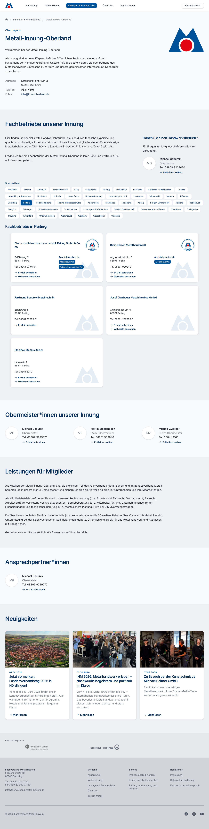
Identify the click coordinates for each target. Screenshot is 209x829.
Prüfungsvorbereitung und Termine (143, 787)
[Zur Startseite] (9, 5)
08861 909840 (123, 266)
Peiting (26, 203)
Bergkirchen (90, 189)
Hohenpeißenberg (93, 196)
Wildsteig (115, 216)
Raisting (179, 203)
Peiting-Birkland (43, 203)
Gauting (181, 189)
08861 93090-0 (27, 319)
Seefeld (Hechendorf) (124, 209)
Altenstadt (12, 189)
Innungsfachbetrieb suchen (143, 780)
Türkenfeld (28, 216)
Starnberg (176, 209)
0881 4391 (27, 89)
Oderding (12, 203)
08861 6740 (25, 371)
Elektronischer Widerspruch (185, 785)
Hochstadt (42, 196)
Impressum (176, 774)
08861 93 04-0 (27, 266)
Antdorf (27, 189)
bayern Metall (128, 5)
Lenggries (138, 196)
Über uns (108, 5)
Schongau (27, 209)
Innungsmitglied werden (142, 774)
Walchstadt (66, 216)
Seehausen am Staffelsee (153, 209)
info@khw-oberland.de (35, 94)
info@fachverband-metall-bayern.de (24, 789)
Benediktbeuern (60, 189)
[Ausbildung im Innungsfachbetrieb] (92, 245)
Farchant (137, 189)
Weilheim (82, 216)
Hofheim (57, 196)
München (184, 196)
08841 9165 (171, 437)
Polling (140, 203)
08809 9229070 (175, 167)
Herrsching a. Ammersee (19, 196)
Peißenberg (93, 203)
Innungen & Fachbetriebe (81, 5)
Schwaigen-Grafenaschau (95, 209)
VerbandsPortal (192, 5)
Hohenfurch (73, 196)
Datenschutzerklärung (182, 780)
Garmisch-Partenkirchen (159, 189)
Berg (76, 189)
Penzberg (126, 203)
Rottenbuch (195, 203)
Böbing (106, 189)
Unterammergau (47, 216)
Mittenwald (155, 196)
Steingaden (192, 209)
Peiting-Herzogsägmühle (69, 203)
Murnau (170, 196)
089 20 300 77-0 (19, 781)
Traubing (12, 216)
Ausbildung (31, 5)
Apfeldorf (41, 189)
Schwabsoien (70, 209)
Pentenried (110, 203)
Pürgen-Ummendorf (159, 203)
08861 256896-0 (124, 319)
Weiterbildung (52, 5)
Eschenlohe (121, 189)
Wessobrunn (99, 216)
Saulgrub (12, 209)
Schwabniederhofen (48, 209)
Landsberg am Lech (118, 196)
